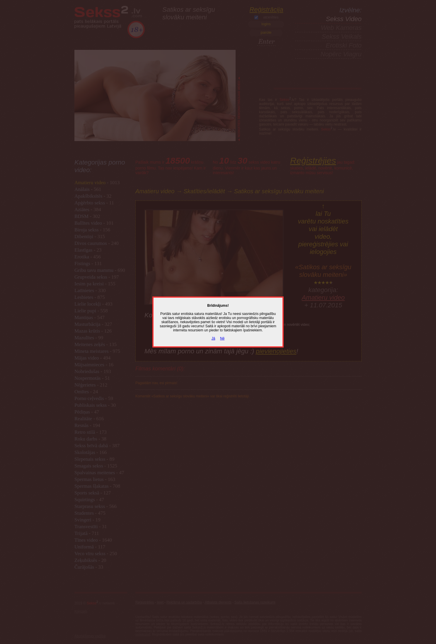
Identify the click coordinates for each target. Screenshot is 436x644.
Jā (213, 338)
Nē (222, 338)
